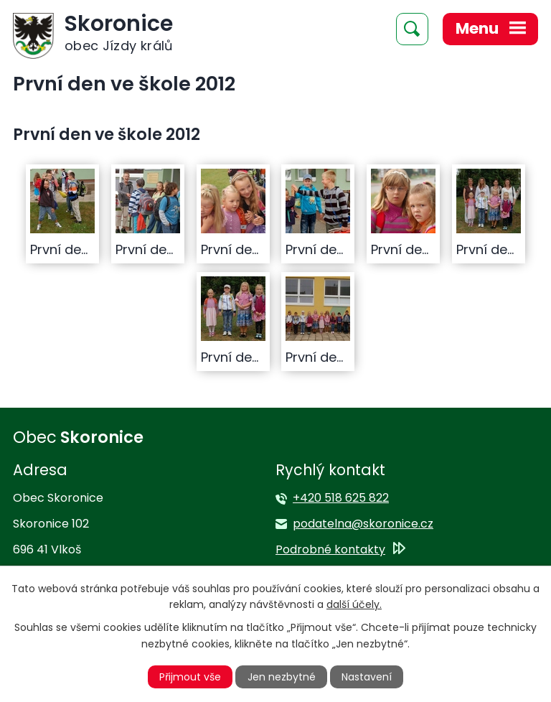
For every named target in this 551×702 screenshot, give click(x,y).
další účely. (354, 604)
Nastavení (367, 677)
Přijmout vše (190, 677)
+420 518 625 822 (341, 498)
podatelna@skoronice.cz (363, 523)
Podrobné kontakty (330, 549)
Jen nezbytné (282, 677)
